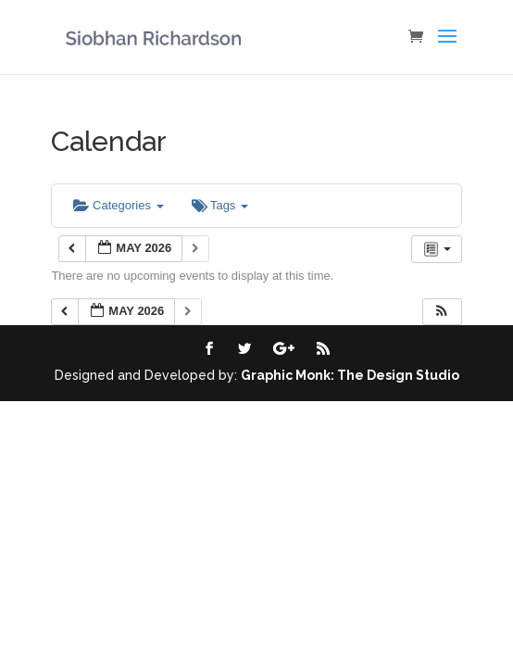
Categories (118, 205)
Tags (220, 205)
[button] (441, 311)
